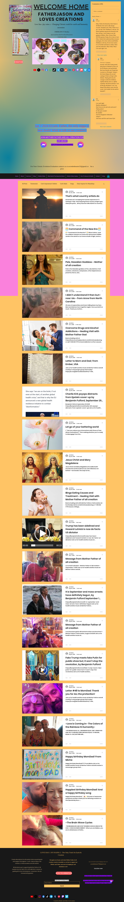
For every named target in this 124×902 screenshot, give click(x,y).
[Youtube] (34, 69)
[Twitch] (77, 69)
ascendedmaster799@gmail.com (98, 864)
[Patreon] (81, 69)
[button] (108, 176)
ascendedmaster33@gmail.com (98, 862)
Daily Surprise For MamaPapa (85, 184)
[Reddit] (65, 69)
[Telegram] (58, 69)
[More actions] (103, 192)
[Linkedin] (69, 69)
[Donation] (18, 62)
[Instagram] (42, 69)
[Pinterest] (73, 69)
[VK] (89, 69)
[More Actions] (118, 20)
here (22, 23)
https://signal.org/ (107, 883)
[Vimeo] (85, 69)
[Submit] (62, 886)
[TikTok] (54, 69)
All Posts (24, 184)
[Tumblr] (62, 69)
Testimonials (34, 184)
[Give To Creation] (64, 873)
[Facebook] (46, 69)
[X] (38, 69)
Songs (72, 184)
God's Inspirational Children (49, 184)
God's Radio (63, 184)
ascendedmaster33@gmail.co (78, 166)
